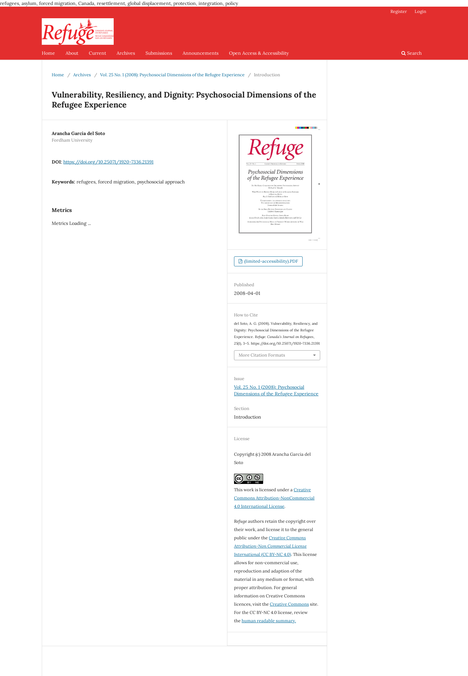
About (72, 53)
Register (398, 11)
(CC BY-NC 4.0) (270, 546)
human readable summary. (269, 621)
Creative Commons (289, 604)
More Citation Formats (262, 355)
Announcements (200, 53)
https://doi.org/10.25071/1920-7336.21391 (108, 162)
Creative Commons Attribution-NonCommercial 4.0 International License (274, 498)
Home (48, 53)
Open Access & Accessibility (259, 53)
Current (97, 53)
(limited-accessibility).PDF (270, 261)
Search (411, 53)
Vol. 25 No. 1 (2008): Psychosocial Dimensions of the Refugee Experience (172, 75)
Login (420, 11)
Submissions (159, 53)
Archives (126, 53)
